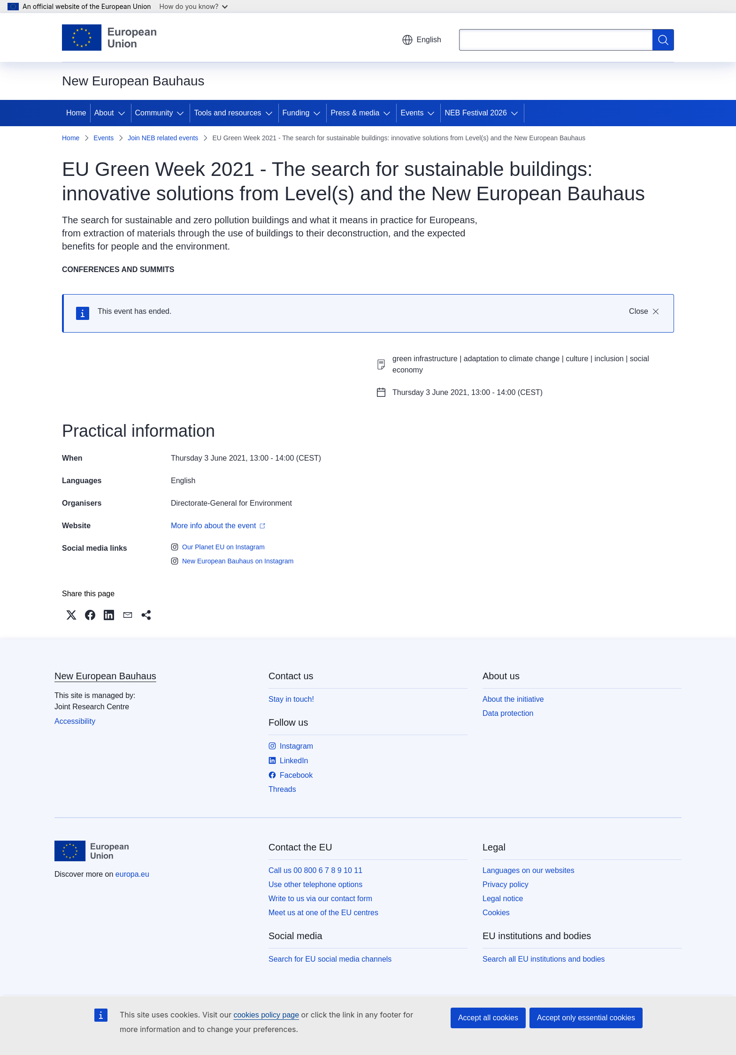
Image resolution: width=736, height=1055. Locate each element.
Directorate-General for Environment (231, 503)
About (104, 113)
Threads (282, 789)
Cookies (496, 913)
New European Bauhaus (105, 676)
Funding (296, 113)
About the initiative (513, 699)
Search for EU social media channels (329, 959)
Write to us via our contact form (320, 899)
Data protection (508, 713)
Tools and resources (227, 113)
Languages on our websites (529, 870)
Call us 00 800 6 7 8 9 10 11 (315, 870)
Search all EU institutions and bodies (544, 959)
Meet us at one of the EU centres (323, 913)
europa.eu (132, 874)
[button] (71, 614)
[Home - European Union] (109, 37)
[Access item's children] (123, 113)
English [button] (421, 40)
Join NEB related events (163, 138)
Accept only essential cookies (586, 1018)
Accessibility (74, 721)
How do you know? (194, 6)
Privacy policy (506, 884)
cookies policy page (266, 1015)
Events (411, 113)
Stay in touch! (291, 699)
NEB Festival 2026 (476, 113)
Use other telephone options (315, 884)
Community (154, 113)
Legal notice (503, 899)
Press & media (354, 113)
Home (76, 113)
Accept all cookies (488, 1018)
